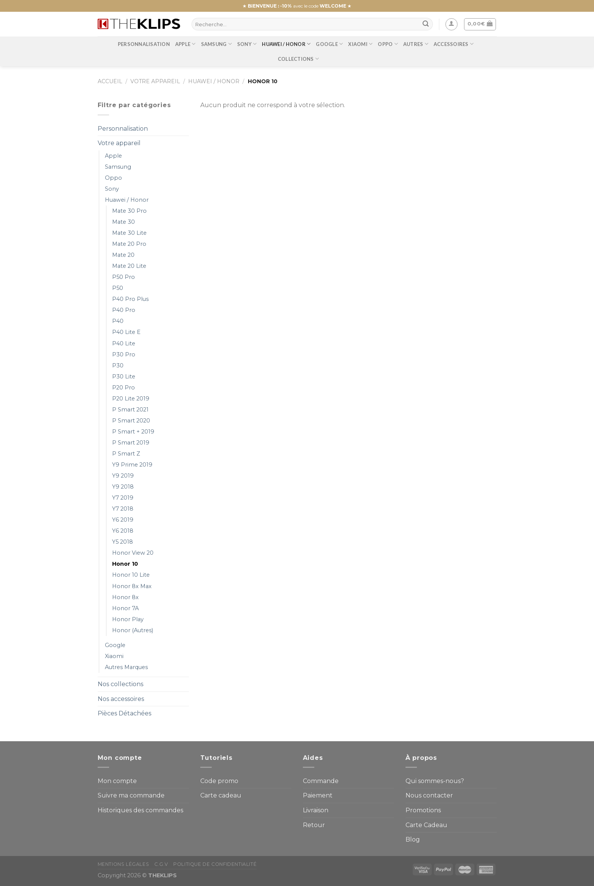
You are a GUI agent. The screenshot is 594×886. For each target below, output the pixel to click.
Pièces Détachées (124, 713)
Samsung (216, 43)
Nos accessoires (121, 698)
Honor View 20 (133, 552)
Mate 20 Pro (129, 243)
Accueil (110, 81)
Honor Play (128, 619)
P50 (117, 288)
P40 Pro (123, 310)
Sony (247, 43)
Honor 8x (125, 597)
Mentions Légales (123, 864)
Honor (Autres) (132, 630)
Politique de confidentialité (215, 864)
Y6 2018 (122, 530)
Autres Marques (126, 667)
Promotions (423, 810)
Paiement (318, 795)
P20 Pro (123, 387)
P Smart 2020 (131, 420)
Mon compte (117, 781)
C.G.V (161, 864)
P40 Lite (123, 343)
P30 (118, 365)
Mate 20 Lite (129, 266)
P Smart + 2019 (133, 431)
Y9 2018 (123, 486)
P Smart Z (126, 453)
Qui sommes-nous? (435, 781)
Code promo (219, 781)
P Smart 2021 (130, 409)
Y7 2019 (122, 497)
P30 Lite (123, 376)
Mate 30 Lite (129, 232)
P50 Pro (123, 277)
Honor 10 (125, 563)
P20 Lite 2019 (130, 398)
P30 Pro (123, 354)
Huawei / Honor (286, 43)
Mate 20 (123, 255)
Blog (413, 839)
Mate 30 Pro (129, 210)
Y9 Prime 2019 (132, 464)
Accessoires (454, 43)
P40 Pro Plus (130, 299)
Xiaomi (360, 43)
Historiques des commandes (140, 810)
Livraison (315, 810)
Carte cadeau (220, 795)
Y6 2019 (122, 519)
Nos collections (120, 684)
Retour (314, 825)
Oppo (388, 43)
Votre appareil (155, 81)
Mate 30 (123, 221)
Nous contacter (429, 795)
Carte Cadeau (426, 825)
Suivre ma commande (131, 795)
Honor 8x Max (132, 586)
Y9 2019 (123, 475)
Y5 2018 (122, 541)
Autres (415, 43)
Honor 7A (125, 608)
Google (329, 43)
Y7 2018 (122, 508)
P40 (118, 321)
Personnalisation (144, 44)
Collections (298, 58)
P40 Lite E (126, 332)
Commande (321, 781)
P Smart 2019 (130, 442)
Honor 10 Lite (131, 574)
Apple (185, 43)
